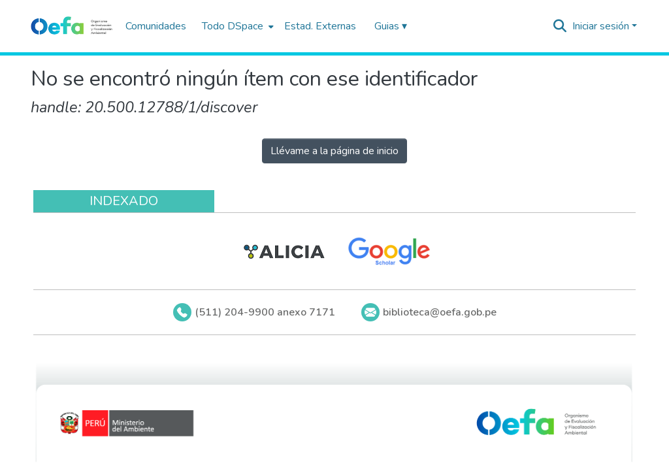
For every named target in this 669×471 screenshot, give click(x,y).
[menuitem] (236, 26)
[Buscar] (560, 26)
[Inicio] (71, 26)
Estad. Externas (320, 26)
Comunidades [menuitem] (155, 26)
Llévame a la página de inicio (334, 151)
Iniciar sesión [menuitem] (600, 26)
